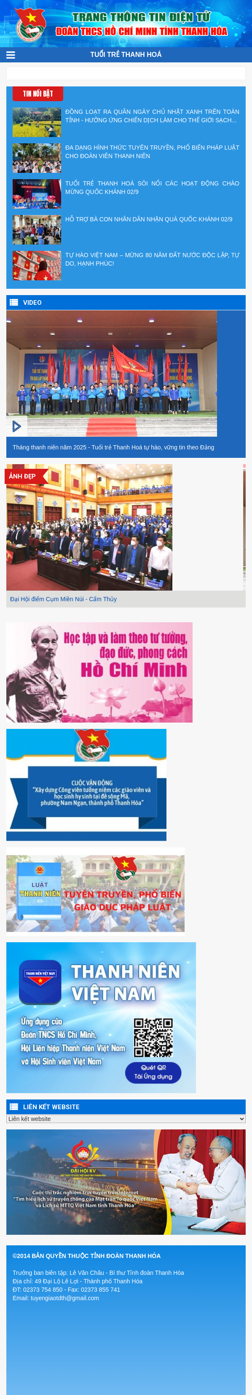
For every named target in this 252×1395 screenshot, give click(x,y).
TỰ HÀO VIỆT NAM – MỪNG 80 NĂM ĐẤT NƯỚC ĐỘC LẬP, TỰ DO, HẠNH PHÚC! (126, 265)
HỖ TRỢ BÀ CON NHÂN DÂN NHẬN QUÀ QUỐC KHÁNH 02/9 (122, 230)
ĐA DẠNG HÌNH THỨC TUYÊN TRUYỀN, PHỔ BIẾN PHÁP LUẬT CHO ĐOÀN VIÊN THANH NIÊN (126, 158)
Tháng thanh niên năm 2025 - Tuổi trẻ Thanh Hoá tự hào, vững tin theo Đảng (113, 447)
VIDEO (32, 302)
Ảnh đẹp (22, 476)
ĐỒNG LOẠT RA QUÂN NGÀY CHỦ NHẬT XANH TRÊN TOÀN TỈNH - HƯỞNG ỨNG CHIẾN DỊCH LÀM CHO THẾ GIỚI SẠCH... (126, 122)
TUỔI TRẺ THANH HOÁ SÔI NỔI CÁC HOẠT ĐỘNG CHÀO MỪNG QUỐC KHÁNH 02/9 (126, 194)
